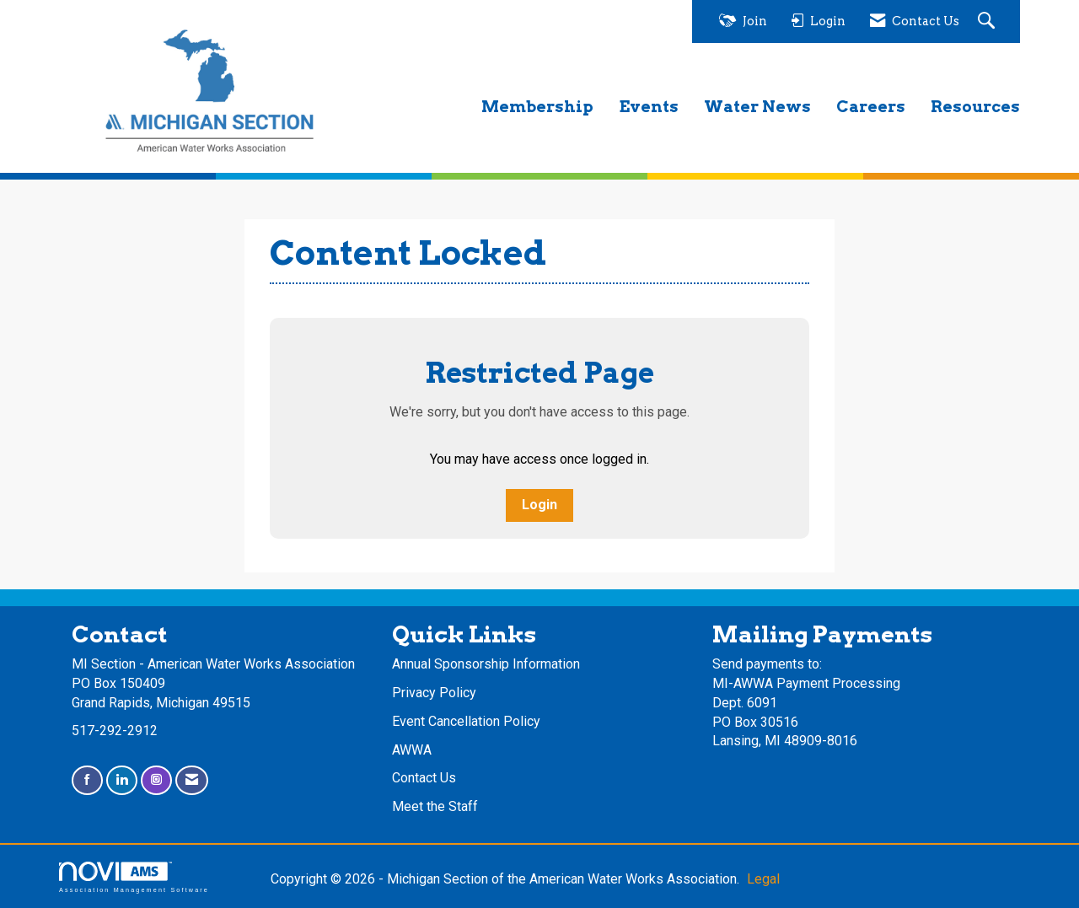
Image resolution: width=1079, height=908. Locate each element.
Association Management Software (134, 877)
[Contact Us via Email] (191, 780)
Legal (763, 879)
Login (539, 505)
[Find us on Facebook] (87, 780)
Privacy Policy (434, 693)
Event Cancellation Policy (466, 721)
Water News (757, 106)
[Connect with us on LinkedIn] (121, 780)
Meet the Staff (435, 806)
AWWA (412, 750)
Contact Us (424, 778)
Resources (975, 106)
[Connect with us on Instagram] (156, 780)
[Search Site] (988, 21)
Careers (870, 106)
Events (649, 106)
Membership (537, 106)
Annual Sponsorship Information (486, 664)
